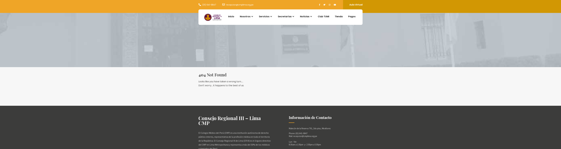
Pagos (352, 16)
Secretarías (285, 16)
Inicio (231, 16)
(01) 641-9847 (209, 4)
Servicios (264, 16)
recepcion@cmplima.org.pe (239, 4)
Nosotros (245, 16)
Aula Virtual (356, 4)
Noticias (304, 16)
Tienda (339, 16)
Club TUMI (323, 16)
